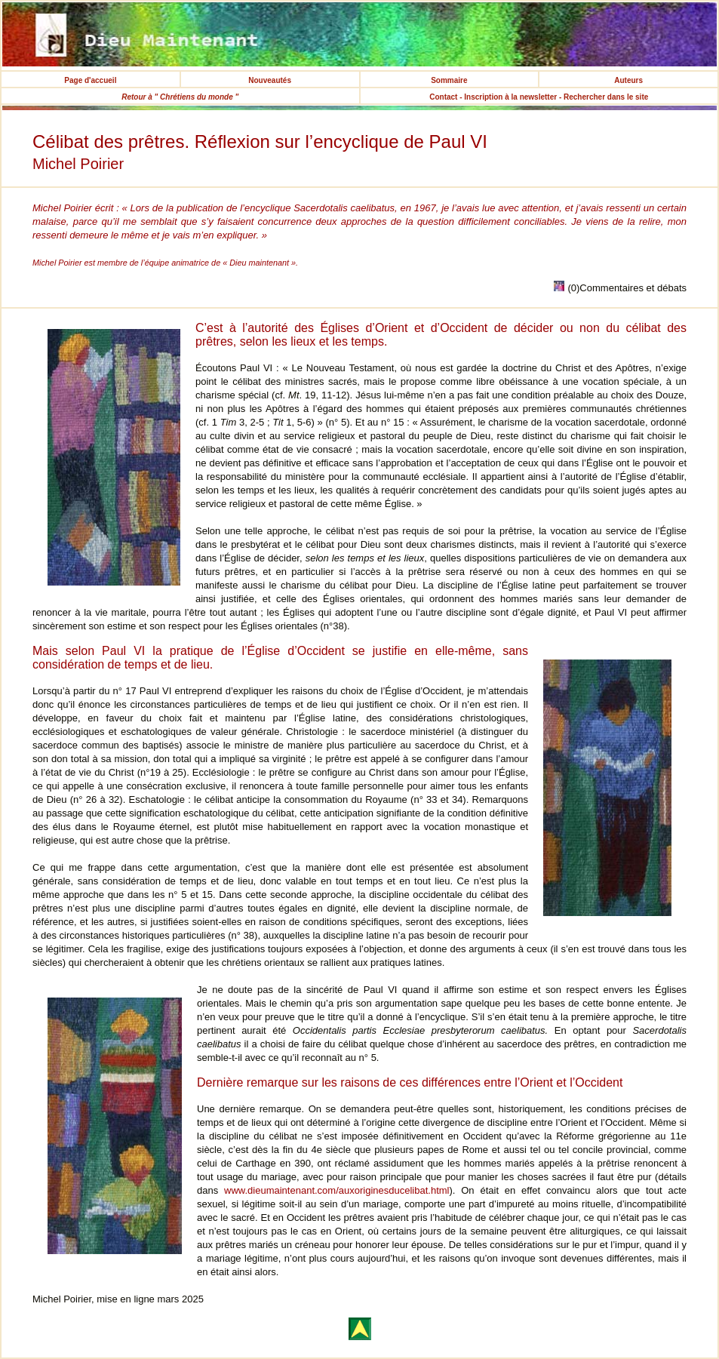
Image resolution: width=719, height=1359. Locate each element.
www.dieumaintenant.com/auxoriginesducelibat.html (336, 1190)
